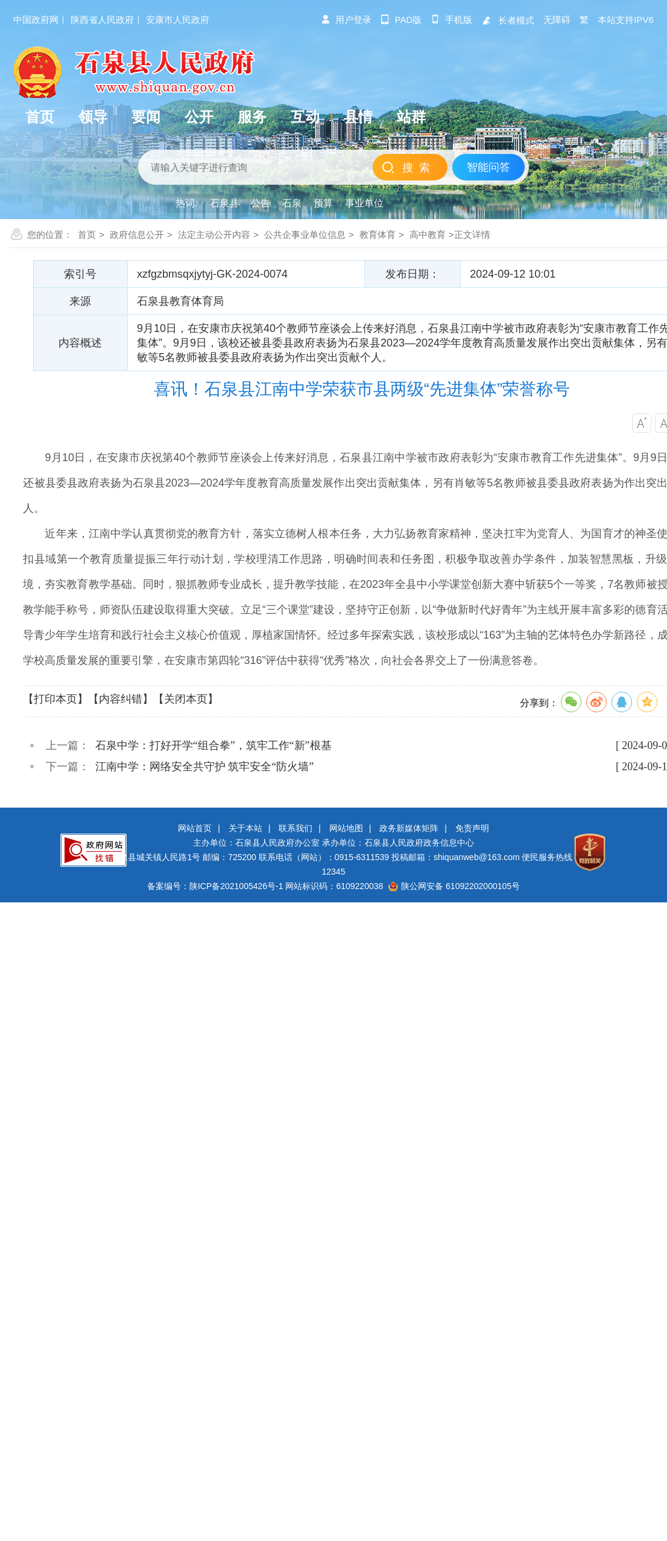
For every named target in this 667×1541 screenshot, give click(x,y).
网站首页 (195, 828)
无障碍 (557, 19)
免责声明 (472, 828)
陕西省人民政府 (102, 19)
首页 (87, 234)
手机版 (451, 19)
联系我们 (295, 828)
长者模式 (507, 20)
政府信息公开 (137, 234)
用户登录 (346, 19)
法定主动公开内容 (214, 234)
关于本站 (245, 828)
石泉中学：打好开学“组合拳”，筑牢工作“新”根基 (213, 745)
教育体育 (377, 234)
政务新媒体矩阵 (408, 828)
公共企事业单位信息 (305, 234)
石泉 (292, 203)
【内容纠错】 (120, 699)
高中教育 (427, 234)
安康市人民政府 (177, 19)
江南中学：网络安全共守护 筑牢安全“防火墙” (204, 767)
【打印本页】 (55, 699)
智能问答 (488, 167)
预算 (323, 203)
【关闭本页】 (185, 699)
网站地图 (346, 828)
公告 (260, 203)
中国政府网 (35, 19)
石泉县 (224, 203)
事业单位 (364, 203)
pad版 (401, 19)
